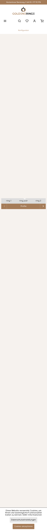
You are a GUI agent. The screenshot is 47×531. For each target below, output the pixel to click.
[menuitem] (5, 20)
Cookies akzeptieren (23, 526)
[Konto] (34, 20)
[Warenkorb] (41, 20)
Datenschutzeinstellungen (23, 520)
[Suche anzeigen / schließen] (19, 20)
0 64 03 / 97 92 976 (33, 2)
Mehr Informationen (32, 515)
